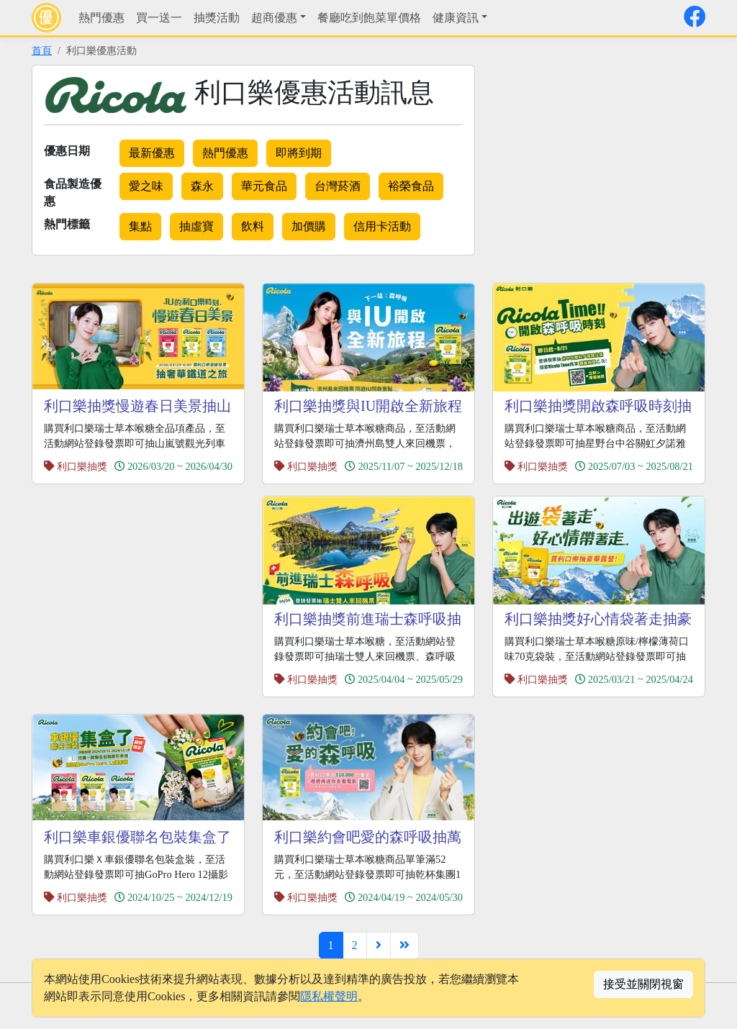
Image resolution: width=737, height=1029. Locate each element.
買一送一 (159, 18)
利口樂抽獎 (82, 466)
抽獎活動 (217, 18)
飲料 (252, 226)
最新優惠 (152, 153)
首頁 (42, 50)
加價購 (308, 226)
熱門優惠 (101, 18)
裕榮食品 (411, 186)
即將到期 (299, 153)
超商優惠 (274, 18)
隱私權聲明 (329, 996)
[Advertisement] (613, 165)
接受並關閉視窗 (643, 984)
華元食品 (264, 186)
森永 (202, 186)
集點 (140, 226)
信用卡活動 (382, 226)
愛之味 (146, 186)
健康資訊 (456, 18)
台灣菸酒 (338, 186)
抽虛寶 (196, 226)
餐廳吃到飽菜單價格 (369, 18)
